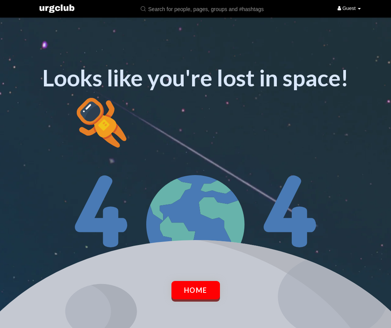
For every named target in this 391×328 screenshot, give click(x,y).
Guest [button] (349, 8)
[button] (207, 8)
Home (195, 290)
